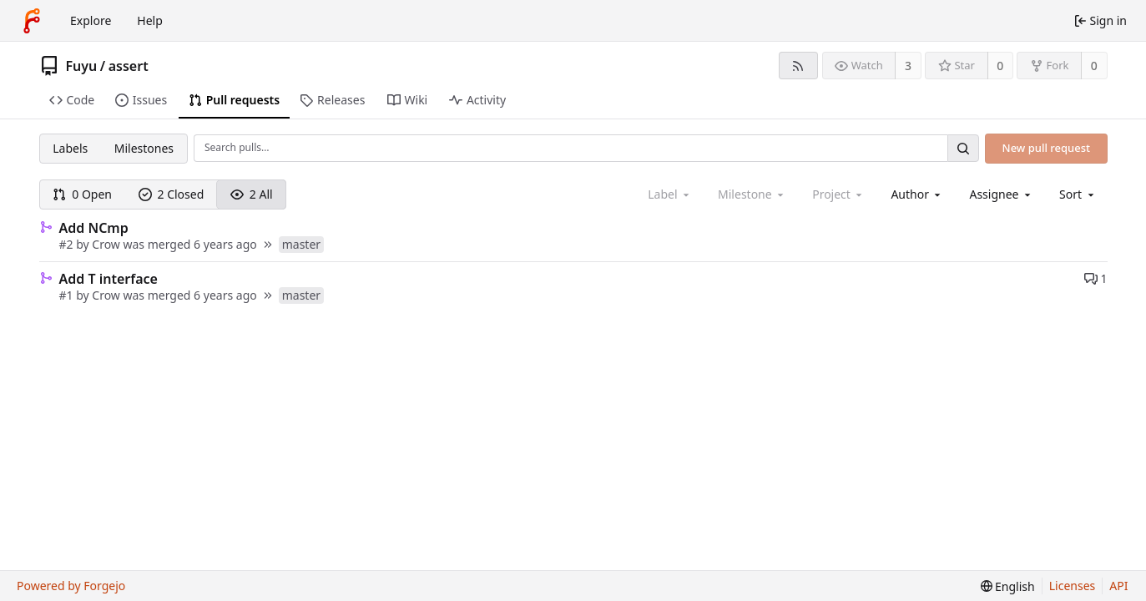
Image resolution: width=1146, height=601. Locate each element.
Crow (106, 244)
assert (129, 66)
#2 (68, 244)
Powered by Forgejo (71, 585)
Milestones (144, 148)
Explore (90, 20)
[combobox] (917, 194)
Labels (70, 148)
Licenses (1072, 585)
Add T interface (108, 278)
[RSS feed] (798, 65)
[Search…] (963, 148)
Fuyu (82, 66)
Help (150, 20)
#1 (68, 295)
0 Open (82, 194)
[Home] (31, 21)
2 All (251, 194)
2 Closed (171, 194)
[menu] (1078, 194)
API (1118, 585)
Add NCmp (94, 228)
